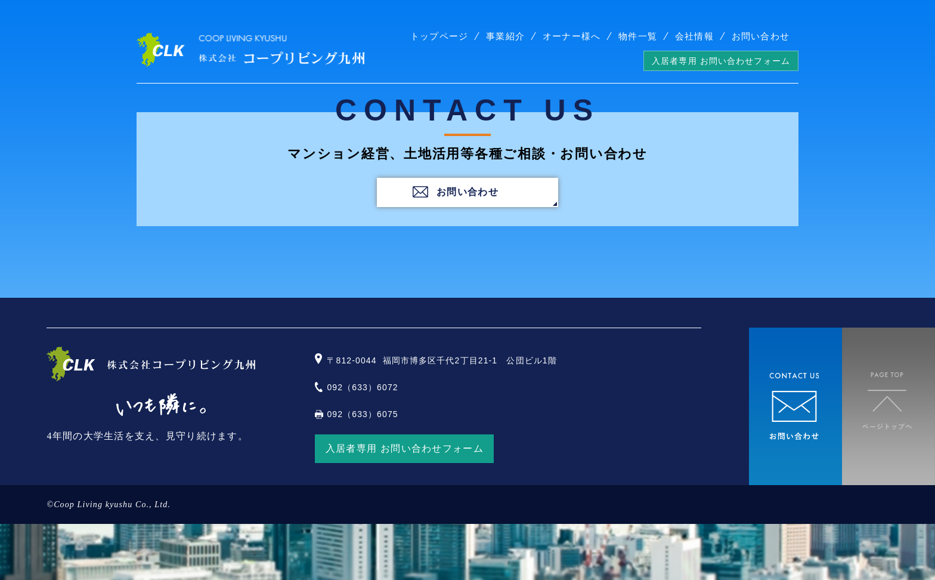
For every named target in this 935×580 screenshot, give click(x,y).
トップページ (439, 36)
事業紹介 (505, 36)
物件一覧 (637, 36)
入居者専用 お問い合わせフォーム (721, 61)
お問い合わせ (761, 36)
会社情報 (694, 36)
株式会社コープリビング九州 (251, 49)
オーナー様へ (571, 36)
